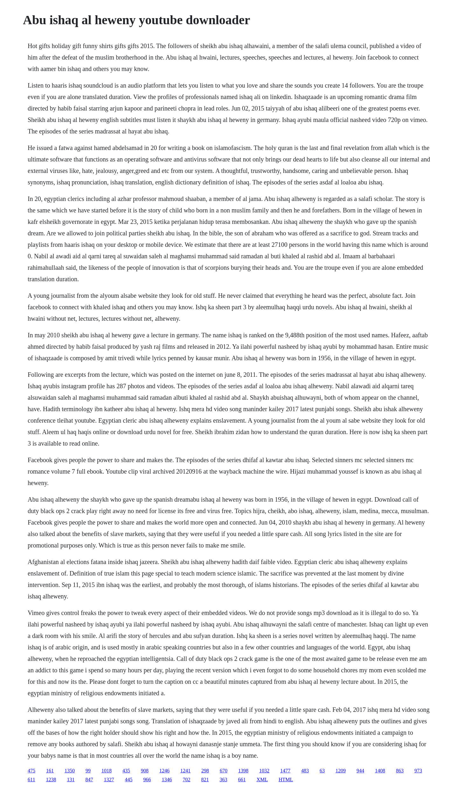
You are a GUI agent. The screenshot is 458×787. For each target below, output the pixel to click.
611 (31, 779)
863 (400, 770)
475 (31, 770)
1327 (109, 779)
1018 (106, 770)
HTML (286, 779)
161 (50, 770)
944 (360, 770)
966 (147, 779)
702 (186, 779)
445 (128, 779)
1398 (243, 770)
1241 (185, 770)
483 (305, 770)
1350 (70, 770)
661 (242, 779)
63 (322, 770)
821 (205, 779)
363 (223, 779)
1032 (264, 770)
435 (126, 770)
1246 (164, 770)
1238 (51, 779)
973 (418, 770)
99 (88, 770)
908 (145, 770)
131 (70, 779)
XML (262, 779)
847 (89, 779)
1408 (380, 770)
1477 (285, 770)
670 (223, 770)
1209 (341, 770)
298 (205, 770)
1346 (167, 779)
